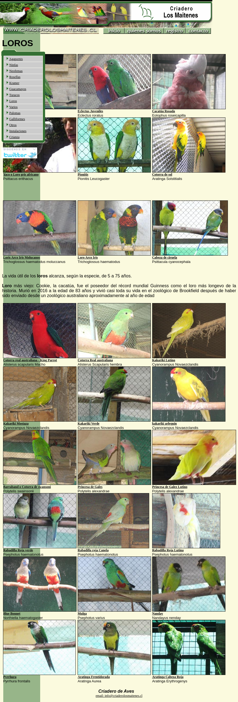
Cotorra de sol (162, 174)
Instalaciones (18, 131)
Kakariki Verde (88, 423)
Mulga (82, 613)
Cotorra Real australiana (95, 360)
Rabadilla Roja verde (18, 550)
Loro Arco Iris (88, 257)
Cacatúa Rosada (163, 111)
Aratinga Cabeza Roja (168, 677)
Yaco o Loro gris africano (21, 174)
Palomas (14, 113)
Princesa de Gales (90, 487)
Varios (13, 107)
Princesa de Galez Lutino (169, 487)
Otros (13, 125)
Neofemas (16, 71)
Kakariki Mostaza (15, 423)
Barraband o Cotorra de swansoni (27, 487)
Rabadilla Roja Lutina (168, 550)
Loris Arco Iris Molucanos (21, 257)
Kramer (14, 83)
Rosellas (14, 77)
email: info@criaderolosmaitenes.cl (119, 696)
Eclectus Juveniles (90, 111)
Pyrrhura (9, 677)
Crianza (14, 137)
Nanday (157, 613)
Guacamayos (17, 89)
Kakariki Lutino (163, 360)
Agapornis (16, 59)
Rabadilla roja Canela (93, 550)
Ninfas (13, 65)
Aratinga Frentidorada (94, 677)
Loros (13, 101)
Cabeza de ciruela (164, 257)
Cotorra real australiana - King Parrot (30, 360)
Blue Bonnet (11, 613)
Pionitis (83, 174)
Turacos (14, 95)
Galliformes (17, 119)
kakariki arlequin (164, 423)
